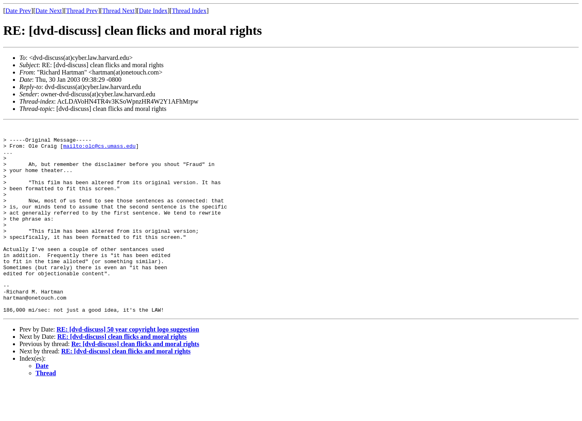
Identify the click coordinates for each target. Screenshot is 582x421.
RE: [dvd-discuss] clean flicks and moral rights (122, 374)
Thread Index (189, 10)
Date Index (153, 10)
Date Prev (18, 10)
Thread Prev (82, 10)
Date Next (49, 10)
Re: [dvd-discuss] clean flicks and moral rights (135, 381)
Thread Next (118, 10)
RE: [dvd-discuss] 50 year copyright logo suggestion (128, 367)
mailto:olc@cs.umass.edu (99, 150)
